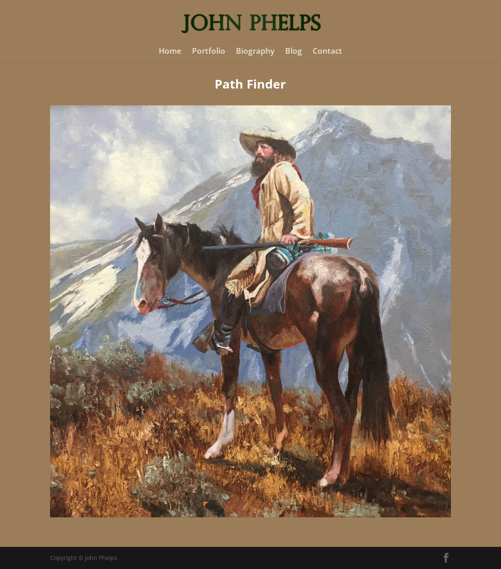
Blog (293, 52)
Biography (255, 52)
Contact (327, 52)
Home (170, 52)
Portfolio (208, 52)
